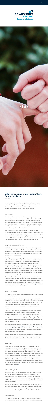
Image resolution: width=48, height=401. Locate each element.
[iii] (18, 364)
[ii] (19, 312)
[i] (35, 284)
